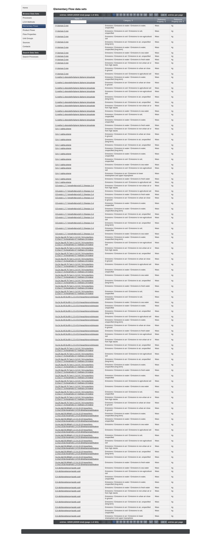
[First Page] (104, 14)
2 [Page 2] (117, 15)
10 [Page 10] (145, 15)
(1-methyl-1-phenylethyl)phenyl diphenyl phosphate (75, 77)
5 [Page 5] (127, 15)
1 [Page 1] (113, 15)
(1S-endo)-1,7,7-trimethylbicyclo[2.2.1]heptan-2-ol (74, 186)
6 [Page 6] (131, 15)
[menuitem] (34, 8)
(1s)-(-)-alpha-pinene (63, 129)
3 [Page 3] (120, 15)
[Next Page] (151, 14)
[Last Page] (156, 14)
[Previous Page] (109, 14)
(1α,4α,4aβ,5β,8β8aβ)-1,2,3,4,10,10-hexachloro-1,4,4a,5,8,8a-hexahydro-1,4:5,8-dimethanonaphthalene (77, 409)
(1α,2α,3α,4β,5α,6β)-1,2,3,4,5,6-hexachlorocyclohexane (76, 297)
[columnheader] (79, 20)
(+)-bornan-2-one (61, 26)
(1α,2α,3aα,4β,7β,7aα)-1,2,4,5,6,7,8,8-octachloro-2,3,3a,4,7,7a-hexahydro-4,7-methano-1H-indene (74, 238)
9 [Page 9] (141, 15)
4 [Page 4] (124, 15)
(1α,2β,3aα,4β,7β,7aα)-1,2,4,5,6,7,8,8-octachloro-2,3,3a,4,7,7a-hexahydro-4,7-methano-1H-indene (74, 349)
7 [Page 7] (134, 15)
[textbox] (78, 21)
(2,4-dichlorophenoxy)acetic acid (67, 468)
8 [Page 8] (137, 15)
